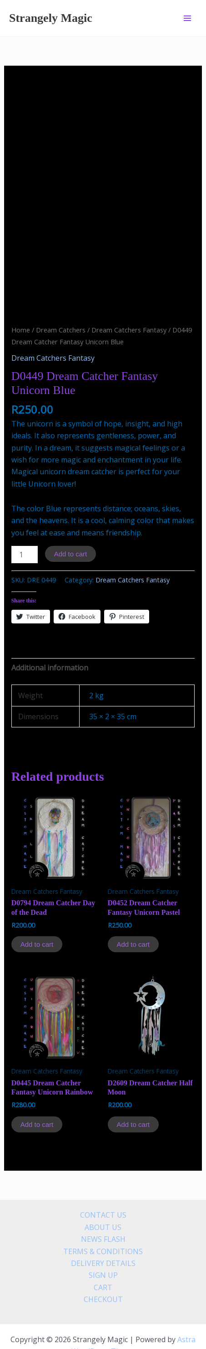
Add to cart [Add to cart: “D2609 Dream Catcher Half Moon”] (133, 1094)
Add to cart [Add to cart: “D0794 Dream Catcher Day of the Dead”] (37, 914)
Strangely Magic (50, 18)
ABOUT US (103, 1198)
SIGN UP (103, 1245)
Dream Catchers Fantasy (128, 299)
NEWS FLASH (103, 1209)
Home (20, 299)
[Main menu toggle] (187, 17)
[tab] (103, 637)
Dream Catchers (60, 299)
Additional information (49, 638)
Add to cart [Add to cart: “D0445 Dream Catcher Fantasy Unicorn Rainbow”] (37, 1094)
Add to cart (70, 524)
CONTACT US (103, 1185)
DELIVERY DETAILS (103, 1234)
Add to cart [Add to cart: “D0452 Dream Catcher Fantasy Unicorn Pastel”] (133, 914)
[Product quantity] (24, 525)
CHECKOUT (103, 1270)
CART (103, 1258)
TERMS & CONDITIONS (103, 1221)
